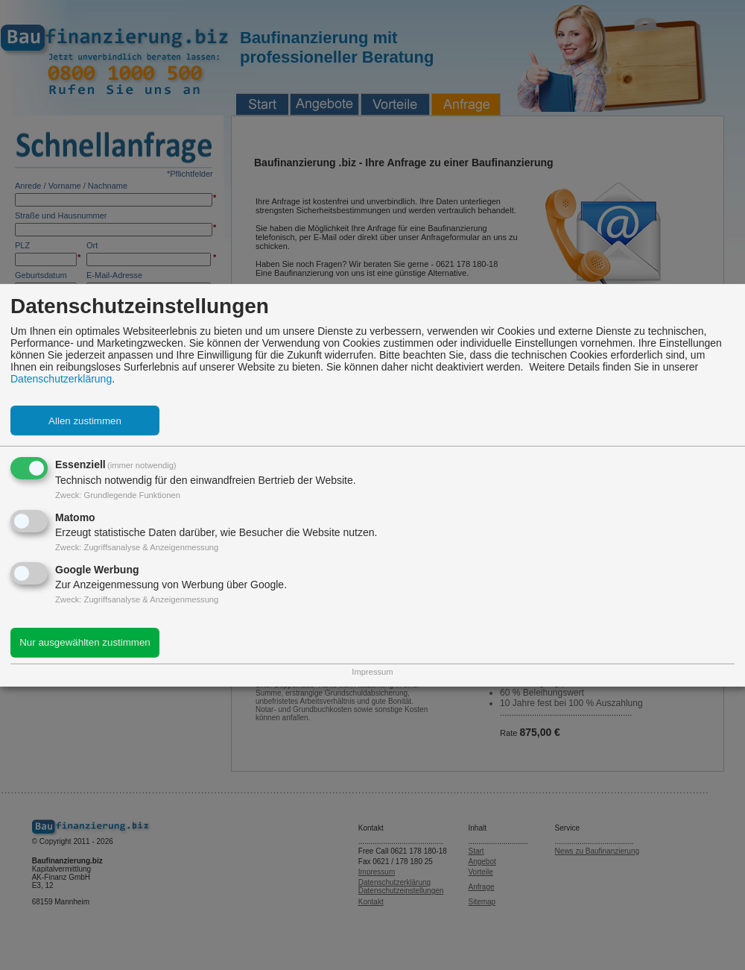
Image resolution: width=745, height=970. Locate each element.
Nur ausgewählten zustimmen (84, 642)
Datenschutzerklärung (61, 379)
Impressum (372, 671)
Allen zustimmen (84, 420)
